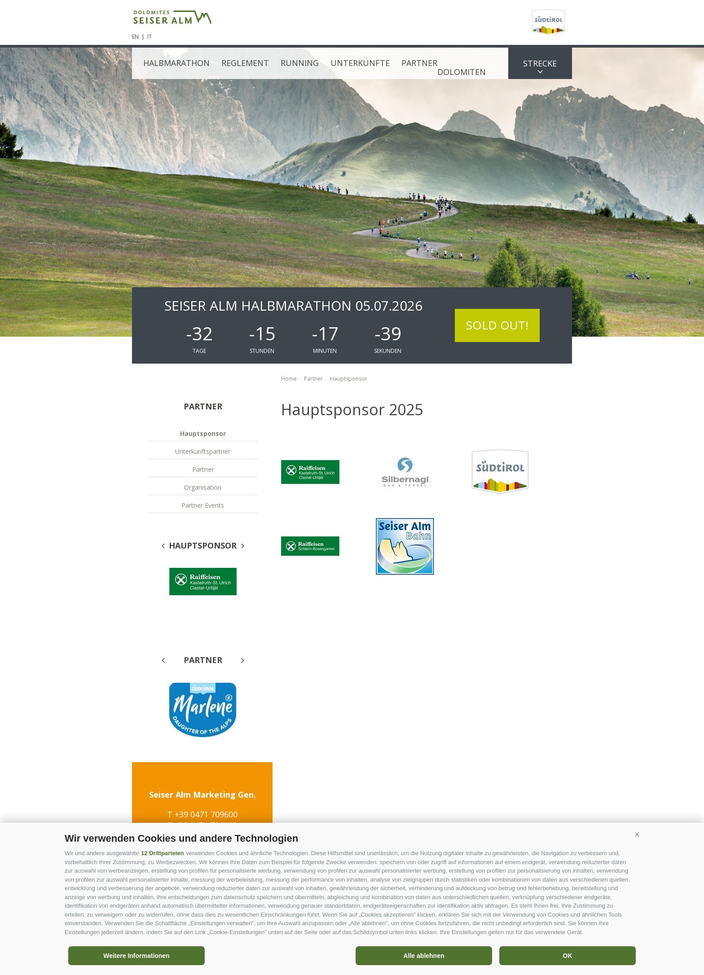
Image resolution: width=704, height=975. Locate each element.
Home (289, 378)
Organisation (202, 487)
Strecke (540, 63)
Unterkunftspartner (202, 451)
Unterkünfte (360, 63)
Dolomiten (461, 72)
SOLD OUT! (497, 325)
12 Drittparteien (162, 853)
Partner (419, 63)
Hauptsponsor (203, 433)
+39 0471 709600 (206, 814)
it (149, 36)
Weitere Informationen (136, 955)
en (135, 36)
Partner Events (202, 505)
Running (300, 63)
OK (567, 955)
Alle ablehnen (423, 955)
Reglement (245, 63)
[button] (637, 835)
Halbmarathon (176, 63)
